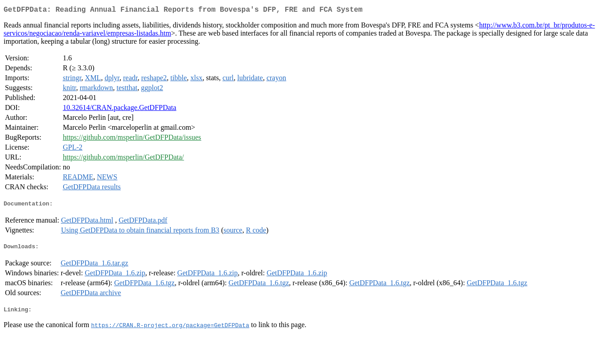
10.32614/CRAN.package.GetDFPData (119, 109)
